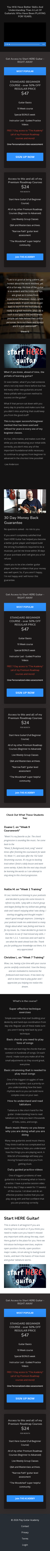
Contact (25, 1526)
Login (25, 1544)
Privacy (25, 1532)
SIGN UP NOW (25, 157)
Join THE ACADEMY (25, 256)
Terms (25, 1538)
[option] (25, 305)
